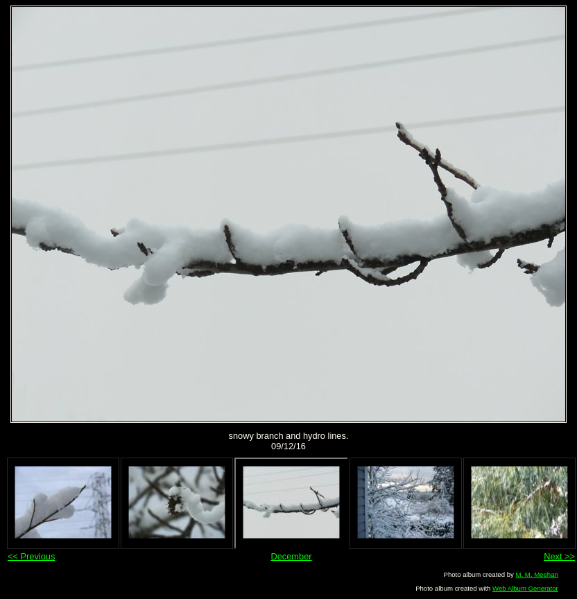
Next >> (559, 556)
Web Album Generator (525, 588)
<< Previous (31, 556)
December (290, 556)
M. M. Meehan (536, 574)
